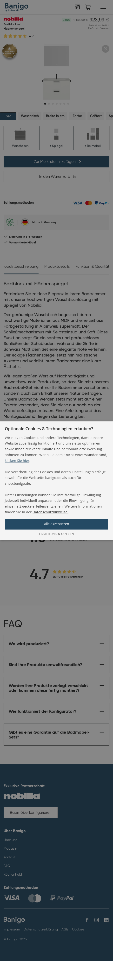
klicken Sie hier (17, 460)
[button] (56, 480)
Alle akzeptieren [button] (56, 524)
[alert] (56, 480)
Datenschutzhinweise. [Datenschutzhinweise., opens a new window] (50, 512)
